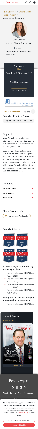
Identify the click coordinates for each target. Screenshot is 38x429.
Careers (13, 393)
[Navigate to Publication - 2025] (18, 345)
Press (20, 393)
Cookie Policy (23, 413)
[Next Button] (31, 345)
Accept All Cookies (19, 425)
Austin (13, 15)
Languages (8, 193)
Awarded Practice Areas (11, 112)
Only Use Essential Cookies (19, 420)
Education (8, 197)
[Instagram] (17, 387)
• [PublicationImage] (13, 362)
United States (25, 11)
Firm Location (9, 188)
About (5, 393)
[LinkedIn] (21, 387)
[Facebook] (13, 387)
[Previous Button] (4, 345)
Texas (5, 15)
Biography (26, 112)
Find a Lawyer (9, 11)
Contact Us (28, 393)
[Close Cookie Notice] (36, 401)
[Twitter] (25, 387)
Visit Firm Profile (19, 90)
